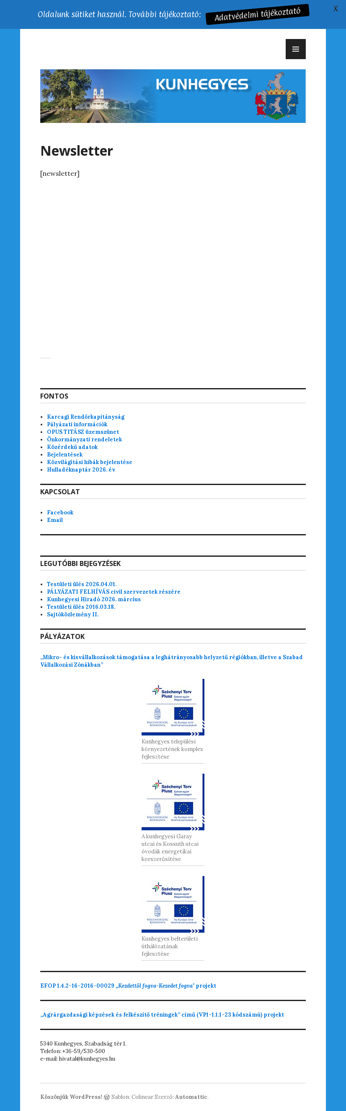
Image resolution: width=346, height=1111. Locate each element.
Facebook (60, 512)
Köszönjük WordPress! (71, 1097)
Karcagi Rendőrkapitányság (85, 416)
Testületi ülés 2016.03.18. (81, 606)
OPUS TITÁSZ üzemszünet (83, 432)
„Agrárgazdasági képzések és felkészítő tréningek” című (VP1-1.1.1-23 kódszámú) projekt (162, 1014)
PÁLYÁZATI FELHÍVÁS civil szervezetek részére (114, 591)
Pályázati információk (77, 424)
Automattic (191, 1097)
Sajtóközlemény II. (72, 614)
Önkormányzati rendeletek (84, 439)
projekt (128, 985)
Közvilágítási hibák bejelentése (89, 462)
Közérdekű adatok (72, 447)
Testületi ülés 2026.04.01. (81, 584)
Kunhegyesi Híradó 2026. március (94, 599)
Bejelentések (65, 454)
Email (55, 520)
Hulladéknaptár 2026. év (81, 469)
